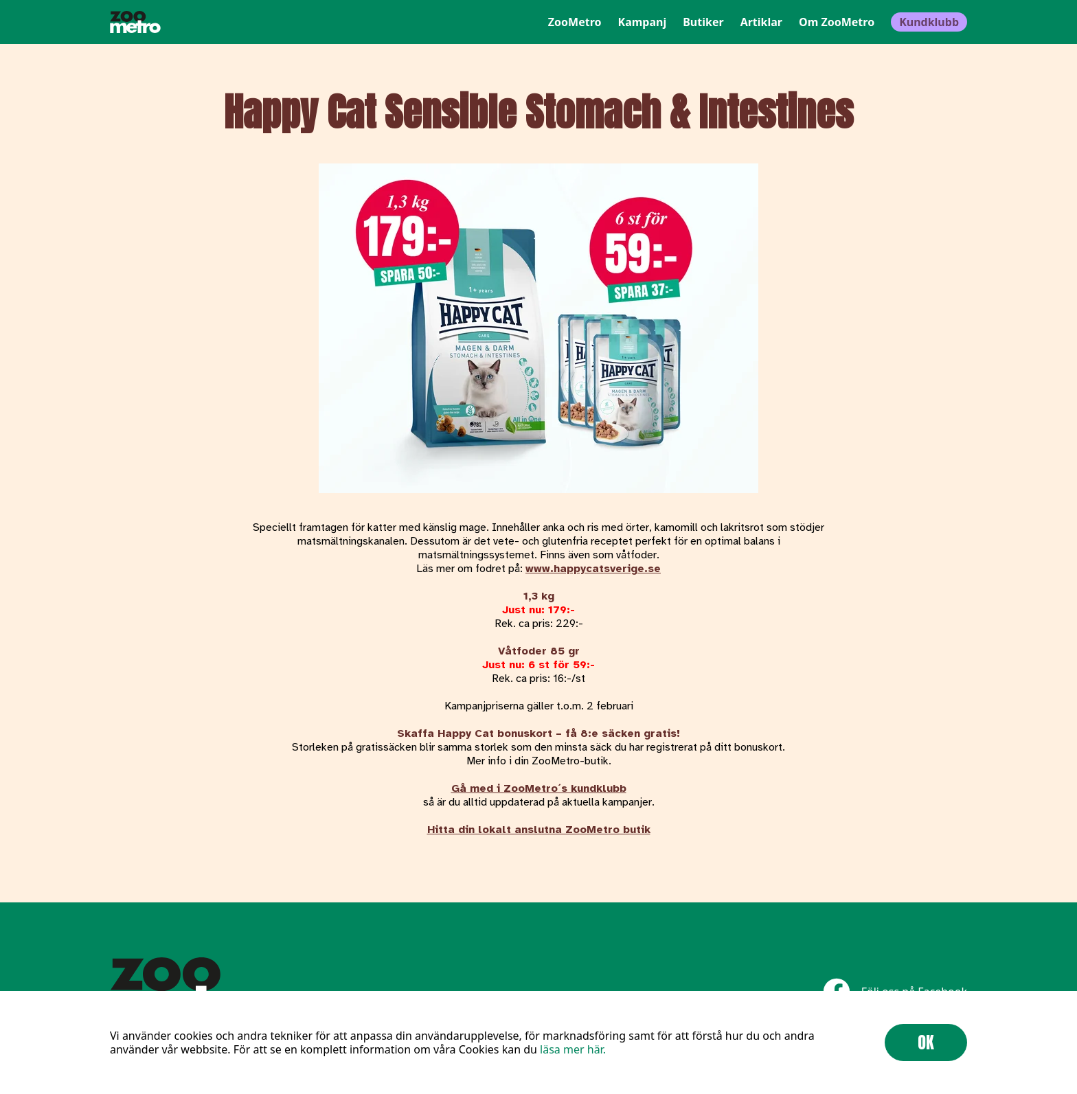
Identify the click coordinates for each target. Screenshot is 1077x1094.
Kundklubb (929, 22)
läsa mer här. (573, 1049)
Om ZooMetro (836, 22)
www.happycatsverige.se (593, 569)
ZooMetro (575, 22)
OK (926, 1042)
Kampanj (642, 22)
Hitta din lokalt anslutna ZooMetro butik (538, 829)
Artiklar (761, 22)
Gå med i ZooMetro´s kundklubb (538, 788)
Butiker (703, 22)
